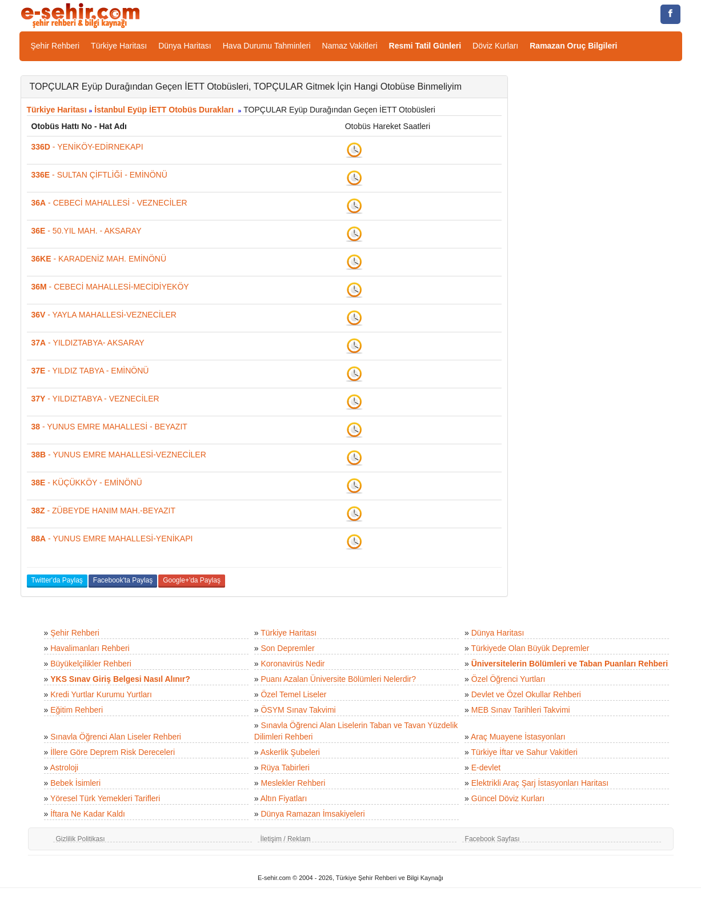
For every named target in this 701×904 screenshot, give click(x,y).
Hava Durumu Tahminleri (267, 45)
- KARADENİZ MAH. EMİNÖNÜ (99, 258)
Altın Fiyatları (284, 798)
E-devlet (485, 767)
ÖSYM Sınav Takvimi (298, 709)
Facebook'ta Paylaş (123, 580)
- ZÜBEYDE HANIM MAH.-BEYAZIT (103, 510)
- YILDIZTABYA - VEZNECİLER (95, 398)
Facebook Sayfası (492, 839)
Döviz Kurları (495, 45)
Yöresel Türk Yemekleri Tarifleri (105, 798)
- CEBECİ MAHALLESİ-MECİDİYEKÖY (110, 286)
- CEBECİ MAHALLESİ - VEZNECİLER (109, 202)
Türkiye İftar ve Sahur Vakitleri (524, 752)
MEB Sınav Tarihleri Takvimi (520, 709)
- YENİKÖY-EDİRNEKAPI (87, 146)
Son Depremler (287, 648)
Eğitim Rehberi (76, 709)
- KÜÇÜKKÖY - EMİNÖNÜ (86, 482)
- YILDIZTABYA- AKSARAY (88, 342)
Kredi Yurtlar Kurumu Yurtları (101, 694)
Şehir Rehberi (55, 45)
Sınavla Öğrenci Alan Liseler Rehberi (115, 736)
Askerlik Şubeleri (290, 752)
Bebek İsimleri (75, 783)
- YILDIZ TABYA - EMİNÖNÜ (90, 370)
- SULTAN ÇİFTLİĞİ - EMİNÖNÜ (99, 174)
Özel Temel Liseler (293, 694)
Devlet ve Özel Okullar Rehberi (526, 694)
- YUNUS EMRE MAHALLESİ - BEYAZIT (109, 426)
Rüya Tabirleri (285, 767)
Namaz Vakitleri (350, 45)
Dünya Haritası (184, 45)
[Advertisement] (603, 246)
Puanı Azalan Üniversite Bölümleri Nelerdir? (338, 679)
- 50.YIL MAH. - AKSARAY (86, 230)
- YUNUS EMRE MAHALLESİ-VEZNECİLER (118, 454)
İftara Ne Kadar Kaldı (87, 813)
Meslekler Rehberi (293, 783)
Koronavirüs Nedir (293, 663)
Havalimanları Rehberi (90, 648)
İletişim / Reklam (286, 839)
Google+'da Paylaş (192, 580)
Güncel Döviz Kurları (507, 798)
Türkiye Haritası (119, 45)
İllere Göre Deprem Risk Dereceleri (112, 752)
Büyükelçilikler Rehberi (90, 663)
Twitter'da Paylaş (57, 580)
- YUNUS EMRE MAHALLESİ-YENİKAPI (112, 538)
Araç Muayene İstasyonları (518, 736)
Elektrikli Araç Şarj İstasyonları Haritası (539, 783)
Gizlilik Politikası (80, 839)
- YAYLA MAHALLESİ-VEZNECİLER (104, 314)
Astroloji (64, 767)
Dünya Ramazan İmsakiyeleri (312, 813)
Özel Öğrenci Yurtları (508, 679)
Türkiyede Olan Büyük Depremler (530, 648)
